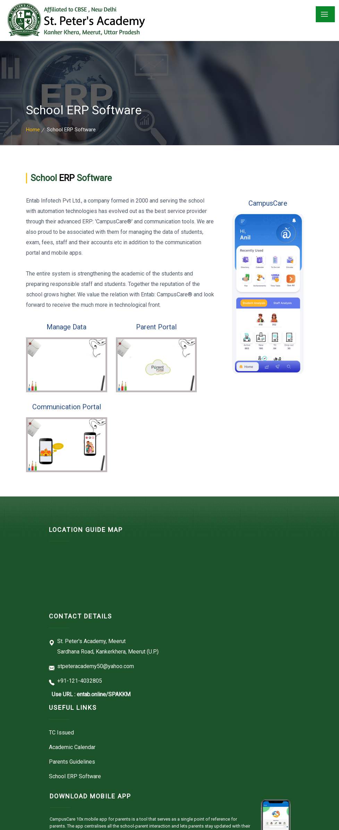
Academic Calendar (72, 747)
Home (33, 129)
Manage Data (66, 327)
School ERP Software (75, 776)
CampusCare (267, 203)
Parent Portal (156, 327)
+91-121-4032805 (79, 680)
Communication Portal (66, 407)
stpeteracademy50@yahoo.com (95, 666)
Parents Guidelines (72, 761)
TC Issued (61, 732)
